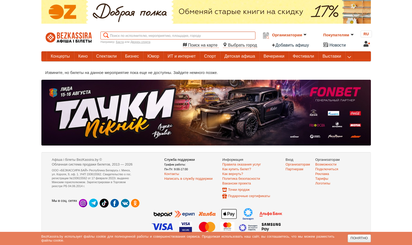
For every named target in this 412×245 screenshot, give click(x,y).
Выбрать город (240, 45)
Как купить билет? (236, 169)
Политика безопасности (241, 179)
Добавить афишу (290, 45)
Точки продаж (239, 190)
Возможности (326, 164)
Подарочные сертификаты (249, 196)
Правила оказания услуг (241, 164)
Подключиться (326, 169)
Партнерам (294, 169)
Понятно (359, 238)
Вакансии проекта (236, 183)
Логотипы (322, 183)
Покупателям (338, 35)
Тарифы (321, 179)
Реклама (322, 174)
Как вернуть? (232, 174)
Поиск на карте (201, 45)
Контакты (171, 174)
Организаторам (289, 35)
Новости (334, 44)
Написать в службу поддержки (188, 179)
